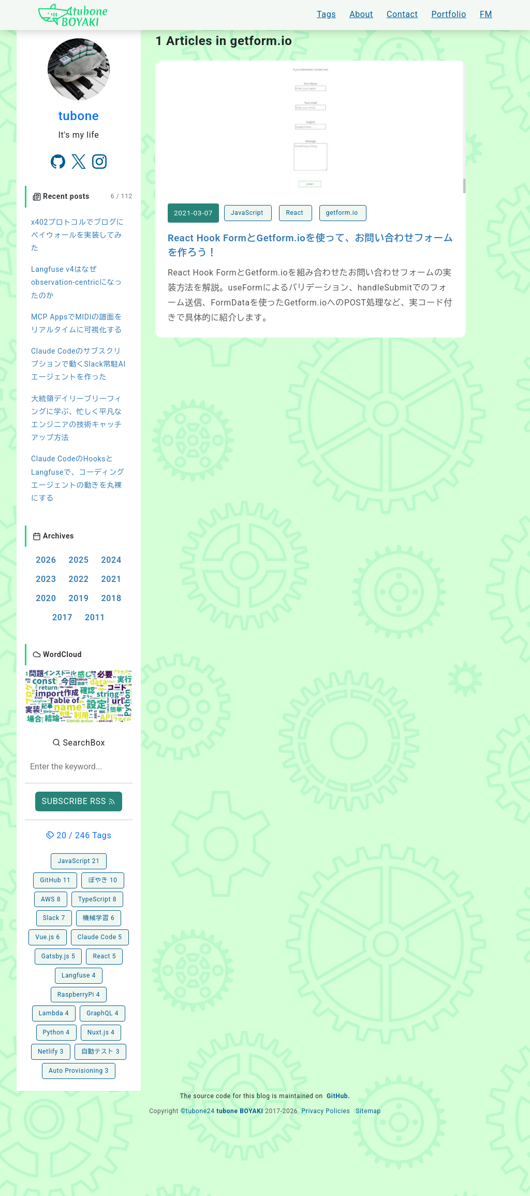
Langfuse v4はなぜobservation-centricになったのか (76, 282)
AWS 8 (51, 899)
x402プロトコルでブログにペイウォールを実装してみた (77, 235)
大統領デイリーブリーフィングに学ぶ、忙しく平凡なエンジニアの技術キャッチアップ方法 (76, 418)
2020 (46, 598)
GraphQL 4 (102, 1013)
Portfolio (448, 14)
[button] (78, 696)
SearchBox (78, 743)
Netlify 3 (51, 1051)
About (361, 14)
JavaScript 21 (78, 861)
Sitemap (368, 1111)
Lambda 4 (54, 1013)
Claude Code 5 (100, 937)
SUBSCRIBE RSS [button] (79, 801)
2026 (46, 560)
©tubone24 (198, 1111)
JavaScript (248, 212)
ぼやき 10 (102, 880)
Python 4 (56, 1032)
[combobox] (78, 767)
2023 (46, 579)
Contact (402, 14)
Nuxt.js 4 (101, 1032)
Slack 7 (54, 918)
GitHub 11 (55, 880)
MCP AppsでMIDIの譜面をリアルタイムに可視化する (76, 323)
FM (486, 14)
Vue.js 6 (47, 937)
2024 (111, 560)
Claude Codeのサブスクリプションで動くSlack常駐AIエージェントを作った (78, 364)
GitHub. (338, 1096)
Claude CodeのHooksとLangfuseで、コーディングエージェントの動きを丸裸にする (77, 478)
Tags (326, 14)
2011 (95, 617)
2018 (111, 598)
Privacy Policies (325, 1111)
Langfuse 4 (79, 975)
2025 (78, 560)
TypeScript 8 (97, 899)
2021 (111, 579)
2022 (78, 579)
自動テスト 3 (100, 1051)
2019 (78, 598)
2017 (62, 617)
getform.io (343, 212)
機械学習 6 (99, 918)
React (295, 212)
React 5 (104, 956)
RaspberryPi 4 (78, 994)
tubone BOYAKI (239, 1111)
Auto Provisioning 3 (79, 1070)
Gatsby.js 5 (58, 956)
